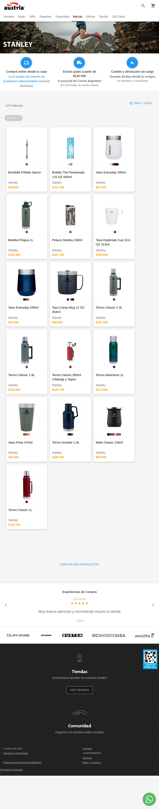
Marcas (78, 16)
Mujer (21, 16)
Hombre (9, 16)
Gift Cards (119, 16)
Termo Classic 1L (20, 543)
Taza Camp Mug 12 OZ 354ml (79, 324)
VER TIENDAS (79, 723)
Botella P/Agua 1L (21, 250)
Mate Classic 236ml (120, 470)
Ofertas (92, 16)
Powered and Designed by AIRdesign (22, 796)
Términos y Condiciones (15, 786)
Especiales (62, 16)
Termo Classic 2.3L (120, 324)
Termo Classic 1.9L (21, 397)
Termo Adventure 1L (121, 397)
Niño (33, 16)
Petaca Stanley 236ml (73, 250)
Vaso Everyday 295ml (122, 177)
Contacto (87, 782)
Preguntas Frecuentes (11, 803)
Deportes (46, 16)
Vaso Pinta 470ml (20, 470)
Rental (105, 16)
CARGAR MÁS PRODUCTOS (79, 597)
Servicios (87, 791)
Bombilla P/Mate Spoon (24, 177)
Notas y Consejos (92, 796)
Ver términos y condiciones (132, 80)
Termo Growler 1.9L (71, 470)
